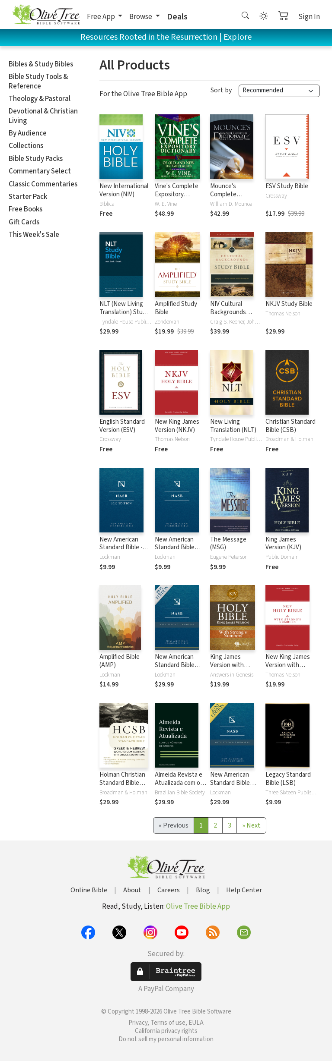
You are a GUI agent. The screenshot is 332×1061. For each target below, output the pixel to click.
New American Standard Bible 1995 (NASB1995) (177, 547)
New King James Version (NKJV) (177, 425)
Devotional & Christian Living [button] (43, 116)
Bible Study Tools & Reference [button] (38, 81)
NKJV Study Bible (289, 304)
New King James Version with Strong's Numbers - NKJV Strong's (289, 669)
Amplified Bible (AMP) (119, 661)
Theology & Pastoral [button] (39, 99)
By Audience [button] (28, 133)
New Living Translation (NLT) (233, 425)
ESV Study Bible (286, 186)
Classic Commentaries (43, 184)
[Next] (251, 825)
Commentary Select (40, 171)
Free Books (25, 209)
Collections (26, 146)
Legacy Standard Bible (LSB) (288, 778)
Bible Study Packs (36, 159)
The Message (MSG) (228, 543)
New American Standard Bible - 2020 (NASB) (121, 547)
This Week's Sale (34, 235)
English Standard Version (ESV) (122, 425)
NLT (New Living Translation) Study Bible (124, 312)
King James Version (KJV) (283, 543)
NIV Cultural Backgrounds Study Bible (228, 312)
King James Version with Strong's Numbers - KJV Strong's (234, 669)
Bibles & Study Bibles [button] (41, 64)
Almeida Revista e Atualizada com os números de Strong (181, 783)
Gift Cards (24, 222)
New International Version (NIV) (123, 190)
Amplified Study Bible (176, 308)
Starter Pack (28, 197)
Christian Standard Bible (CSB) (290, 425)
